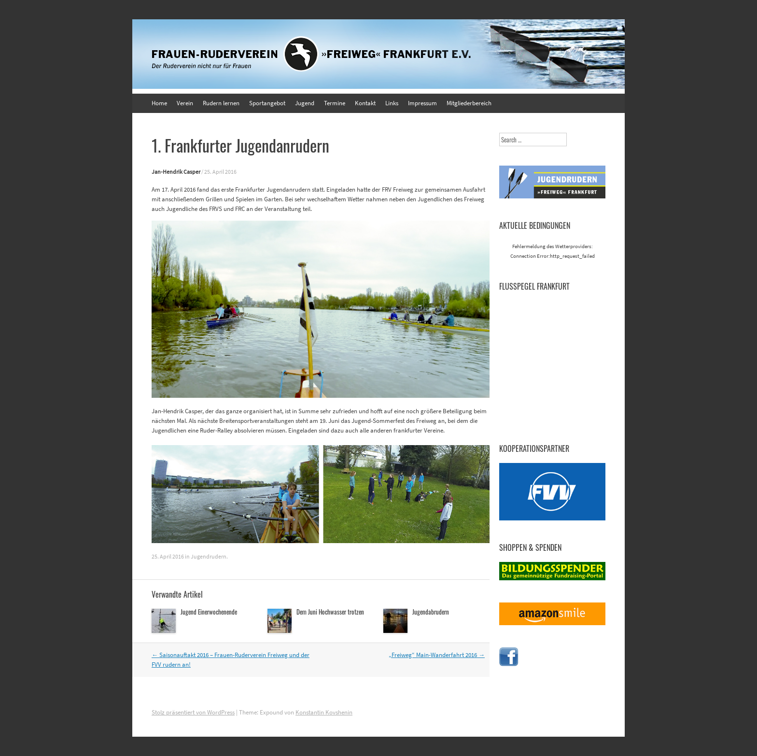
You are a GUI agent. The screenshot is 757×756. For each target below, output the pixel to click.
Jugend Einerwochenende (209, 611)
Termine (334, 103)
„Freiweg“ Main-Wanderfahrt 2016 (437, 655)
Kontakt (365, 103)
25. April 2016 (220, 171)
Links (391, 103)
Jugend (304, 103)
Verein (185, 103)
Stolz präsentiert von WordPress (193, 712)
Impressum (422, 103)
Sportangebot (267, 103)
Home (159, 103)
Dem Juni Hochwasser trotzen (330, 611)
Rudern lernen (221, 103)
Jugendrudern (208, 556)
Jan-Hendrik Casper (176, 171)
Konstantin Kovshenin (323, 712)
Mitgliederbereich (469, 103)
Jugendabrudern (430, 611)
